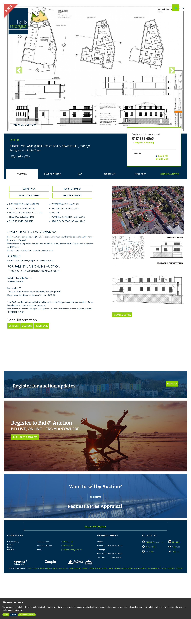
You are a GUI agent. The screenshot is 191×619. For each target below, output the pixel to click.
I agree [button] (6, 614)
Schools (14, 326)
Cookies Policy (44, 568)
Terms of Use (31, 568)
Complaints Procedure (98, 568)
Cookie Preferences (59, 568)
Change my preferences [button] (27, 614)
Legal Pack (29, 189)
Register (172, 383)
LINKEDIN (174, 542)
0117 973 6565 (143, 138)
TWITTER (174, 552)
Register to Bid (72, 189)
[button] (17, 69)
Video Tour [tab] (140, 174)
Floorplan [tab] (109, 174)
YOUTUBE (174, 547)
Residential (152, 542)
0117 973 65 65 (67, 542)
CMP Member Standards (149, 568)
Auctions (148, 552)
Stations (27, 326)
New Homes (149, 547)
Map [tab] (80, 174)
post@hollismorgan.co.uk (71, 550)
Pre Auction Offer (29, 195)
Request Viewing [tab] (169, 174)
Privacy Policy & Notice (78, 568)
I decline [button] (13, 614)
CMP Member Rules (130, 568)
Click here (95, 497)
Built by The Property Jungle (171, 568)
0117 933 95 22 (67, 546)
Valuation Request (95, 527)
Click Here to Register (24, 437)
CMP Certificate (114, 568)
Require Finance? (72, 195)
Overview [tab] (22, 174)
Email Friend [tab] (52, 174)
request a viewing (144, 142)
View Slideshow (24, 125)
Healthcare (41, 326)
